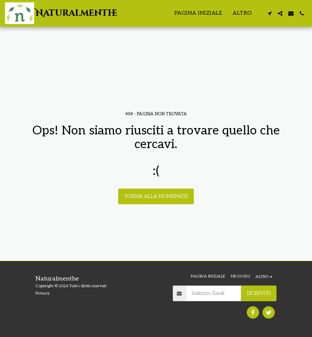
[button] (269, 13)
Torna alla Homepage (156, 196)
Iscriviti (259, 293)
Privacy (42, 293)
